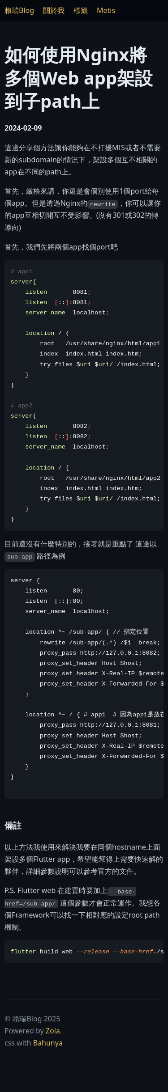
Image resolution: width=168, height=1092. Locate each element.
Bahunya (48, 1043)
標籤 (80, 10)
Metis (106, 10)
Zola (53, 1031)
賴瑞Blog (19, 10)
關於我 (54, 10)
